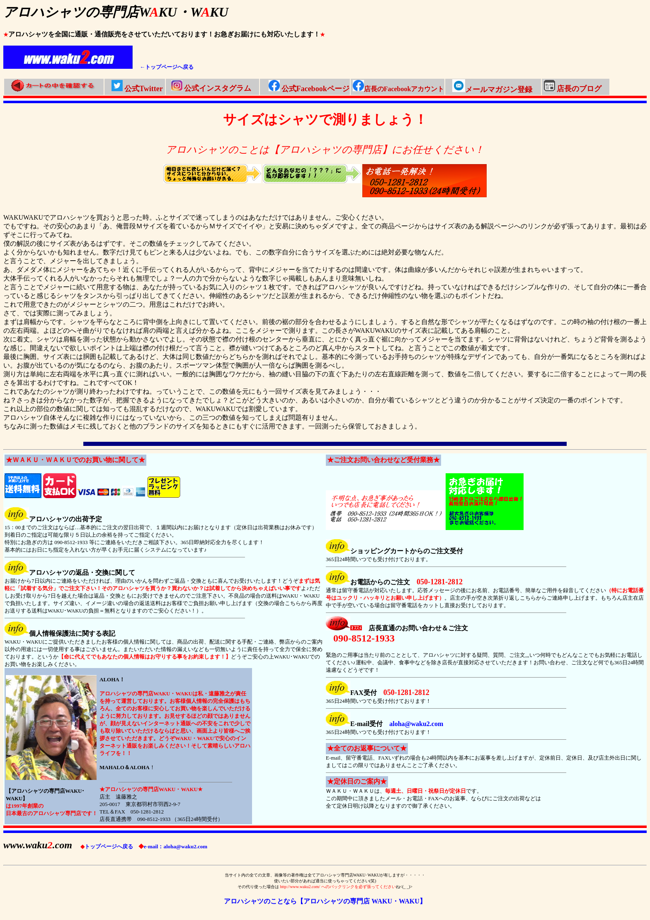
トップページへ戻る (106, 846)
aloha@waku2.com (416, 723)
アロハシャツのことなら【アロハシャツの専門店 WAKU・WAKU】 (325, 901)
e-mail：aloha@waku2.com (172, 846)
